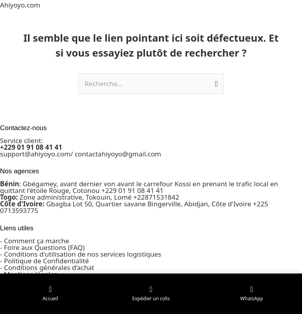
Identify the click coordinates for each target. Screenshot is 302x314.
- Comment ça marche (34, 240)
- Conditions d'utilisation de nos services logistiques (80, 254)
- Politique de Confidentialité (44, 260)
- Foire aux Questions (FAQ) (42, 247)
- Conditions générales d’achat (47, 267)
